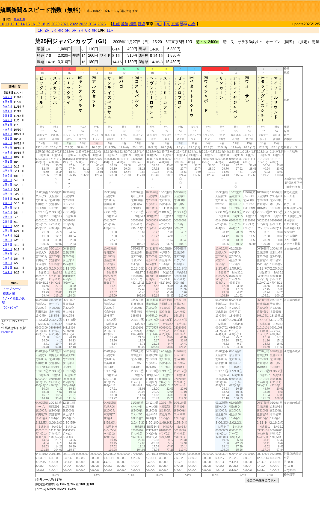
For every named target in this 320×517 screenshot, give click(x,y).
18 (43, 24)
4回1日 (7, 161)
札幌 (116, 24)
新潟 (141, 24)
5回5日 (7, 106)
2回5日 (7, 217)
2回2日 (7, 230)
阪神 (183, 24)
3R (53, 30)
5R (67, 30)
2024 (92, 24)
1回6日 (7, 249)
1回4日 (7, 258)
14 (23, 24)
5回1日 (7, 124)
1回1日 (7, 272)
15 (28, 24)
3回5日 (7, 180)
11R (110, 30)
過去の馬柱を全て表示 (262, 480)
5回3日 (7, 115)
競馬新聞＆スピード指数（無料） (42, 10)
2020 (55, 24)
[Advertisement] (266, 8)
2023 (83, 24)
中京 (166, 24)
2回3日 (7, 226)
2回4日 (7, 221)
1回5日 (7, 254)
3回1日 (7, 198)
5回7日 (7, 97)
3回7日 (7, 171)
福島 (133, 24)
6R (74, 30)
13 (17, 24)
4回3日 (7, 152)
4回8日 (7, 129)
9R (94, 30)
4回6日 (7, 138)
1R (40, 30)
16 (33, 24)
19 (48, 24)
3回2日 (7, 194)
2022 (74, 24)
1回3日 (7, 263)
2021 (65, 24)
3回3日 (7, 189)
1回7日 (7, 244)
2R (47, 30)
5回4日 (7, 111)
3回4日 (7, 184)
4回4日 (7, 148)
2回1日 (7, 235)
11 (7, 24)
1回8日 (7, 240)
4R (60, 30)
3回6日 (7, 175)
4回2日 (7, 157)
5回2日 (7, 120)
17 (38, 24)
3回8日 (7, 166)
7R (80, 30)
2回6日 (7, 212)
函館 (124, 24)
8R (87, 30)
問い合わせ (7, 331)
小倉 (192, 24)
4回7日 (7, 134)
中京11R (19, 19)
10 (2, 24)
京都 (175, 24)
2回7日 (7, 207)
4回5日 (7, 143)
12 (12, 24)
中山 (158, 24)
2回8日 (7, 203)
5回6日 (7, 101)
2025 (102, 24)
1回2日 (7, 267)
